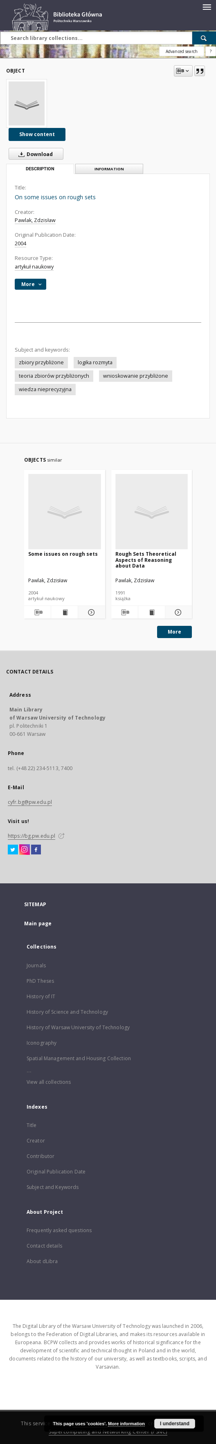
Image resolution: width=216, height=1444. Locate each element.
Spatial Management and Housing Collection (79, 1058)
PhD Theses (40, 980)
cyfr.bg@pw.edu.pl (30, 802)
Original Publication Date (56, 1171)
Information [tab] (109, 169)
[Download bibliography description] (37, 612)
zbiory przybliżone (41, 362)
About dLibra (42, 1261)
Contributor (40, 1156)
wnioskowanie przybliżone (135, 375)
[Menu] (206, 6)
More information (126, 1423)
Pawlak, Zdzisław (35, 220)
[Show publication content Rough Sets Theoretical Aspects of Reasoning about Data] (151, 612)
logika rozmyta (95, 362)
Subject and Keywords (53, 1187)
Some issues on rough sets (63, 553)
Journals (36, 965)
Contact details (44, 1245)
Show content (37, 134)
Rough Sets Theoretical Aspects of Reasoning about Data (145, 559)
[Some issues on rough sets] (65, 512)
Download (34, 154)
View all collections (49, 1082)
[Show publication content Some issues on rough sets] (64, 612)
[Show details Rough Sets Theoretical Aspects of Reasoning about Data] (177, 612)
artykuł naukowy (34, 266)
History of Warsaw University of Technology (78, 1027)
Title (32, 1125)
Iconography (41, 1042)
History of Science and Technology (67, 1011)
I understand (174, 1423)
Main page (38, 923)
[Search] (204, 37)
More (174, 631)
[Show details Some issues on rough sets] (90, 612)
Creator (36, 1140)
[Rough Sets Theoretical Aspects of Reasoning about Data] (152, 512)
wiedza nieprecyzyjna (45, 389)
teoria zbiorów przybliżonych (54, 375)
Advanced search (182, 51)
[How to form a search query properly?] (210, 51)
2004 (20, 243)
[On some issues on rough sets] (27, 103)
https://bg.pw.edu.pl (31, 835)
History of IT (41, 996)
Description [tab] (40, 169)
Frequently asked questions (59, 1230)
